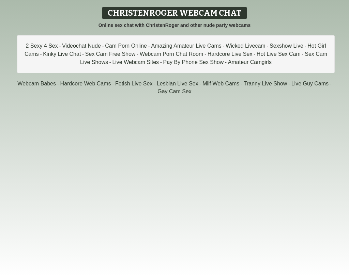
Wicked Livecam (245, 46)
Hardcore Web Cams (85, 83)
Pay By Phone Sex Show (193, 62)
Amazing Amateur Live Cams (186, 46)
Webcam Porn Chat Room (171, 54)
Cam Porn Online (126, 46)
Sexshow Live (286, 46)
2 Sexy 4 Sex (42, 46)
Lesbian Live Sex (177, 83)
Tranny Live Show (265, 83)
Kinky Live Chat (62, 54)
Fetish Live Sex (133, 83)
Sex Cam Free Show (110, 54)
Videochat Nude (81, 46)
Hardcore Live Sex (230, 54)
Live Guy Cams (310, 83)
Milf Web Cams (220, 83)
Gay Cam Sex (174, 91)
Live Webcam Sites (135, 62)
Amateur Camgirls (250, 62)
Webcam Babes (36, 83)
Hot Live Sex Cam (279, 54)
